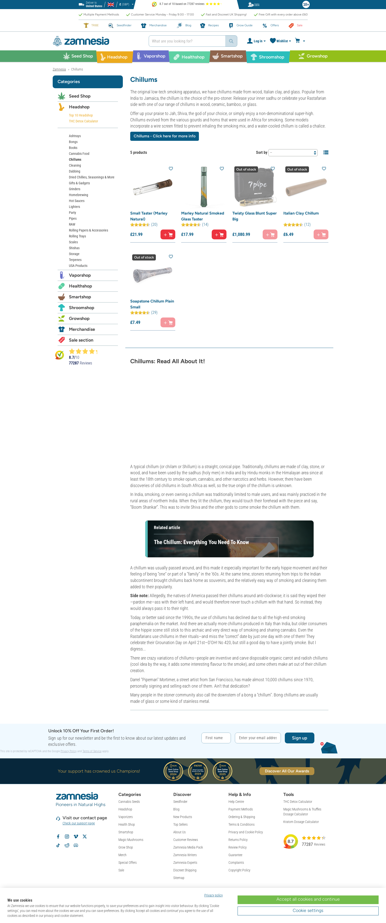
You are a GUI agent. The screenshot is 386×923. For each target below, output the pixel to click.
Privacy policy (213, 895)
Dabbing (74, 171)
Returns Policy (238, 840)
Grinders (74, 189)
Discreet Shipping (184, 870)
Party (72, 213)
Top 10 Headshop (81, 115)
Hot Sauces (76, 201)
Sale (121, 870)
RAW (72, 224)
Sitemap (178, 878)
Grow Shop (125, 847)
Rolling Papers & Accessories (88, 230)
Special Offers (127, 863)
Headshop (79, 107)
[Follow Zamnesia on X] (84, 836)
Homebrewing (78, 195)
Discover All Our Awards (287, 771)
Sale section (81, 340)
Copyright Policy (239, 870)
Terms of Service (91, 751)
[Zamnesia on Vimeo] (75, 836)
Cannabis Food (79, 154)
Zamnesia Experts (185, 863)
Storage (74, 254)
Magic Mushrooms (130, 840)
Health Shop (126, 824)
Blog (176, 809)
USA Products (78, 266)
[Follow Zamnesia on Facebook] (58, 836)
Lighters (74, 207)
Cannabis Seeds (129, 802)
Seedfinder (180, 802)
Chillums (75, 159)
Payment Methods (240, 809)
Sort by (261, 152)
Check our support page (79, 823)
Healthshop (80, 286)
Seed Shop (80, 96)
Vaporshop (80, 275)
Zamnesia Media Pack (188, 847)
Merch (122, 855)
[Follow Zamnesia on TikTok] (58, 845)
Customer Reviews (185, 840)
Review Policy (237, 847)
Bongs (73, 142)
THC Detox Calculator (83, 121)
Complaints (236, 863)
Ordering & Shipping (241, 817)
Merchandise (82, 329)
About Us (179, 832)
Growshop (79, 318)
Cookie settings (308, 910)
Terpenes (75, 260)
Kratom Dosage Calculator (301, 822)
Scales (73, 242)
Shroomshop (81, 307)
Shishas (74, 248)
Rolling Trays (77, 236)
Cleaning (75, 165)
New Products (182, 817)
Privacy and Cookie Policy (245, 832)
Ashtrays (75, 136)
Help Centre (236, 802)
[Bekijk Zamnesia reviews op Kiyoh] (59, 354)
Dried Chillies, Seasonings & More (91, 177)
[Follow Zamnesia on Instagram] (66, 836)
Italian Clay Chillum (301, 213)
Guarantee (235, 855)
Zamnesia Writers (185, 855)
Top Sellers (180, 824)
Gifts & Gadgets (79, 183)
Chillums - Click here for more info (164, 136)
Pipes (73, 218)
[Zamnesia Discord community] (75, 845)
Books (73, 148)
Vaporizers (125, 817)
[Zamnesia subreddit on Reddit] (66, 845)
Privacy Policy (69, 751)
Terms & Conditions (241, 824)
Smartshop (80, 297)
